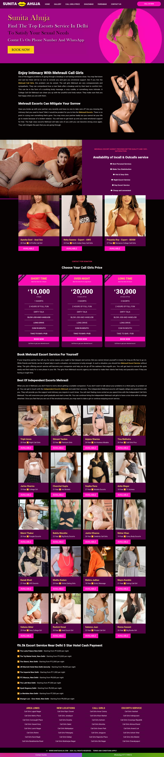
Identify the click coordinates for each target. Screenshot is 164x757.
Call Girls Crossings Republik (131, 720)
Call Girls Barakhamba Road (32, 741)
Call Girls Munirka (98, 724)
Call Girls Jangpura (98, 733)
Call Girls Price (72, 4)
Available (28, 248)
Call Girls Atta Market (131, 737)
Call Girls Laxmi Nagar (32, 728)
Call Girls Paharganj (65, 733)
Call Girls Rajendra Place (98, 737)
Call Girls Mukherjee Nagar (66, 741)
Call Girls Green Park (98, 728)
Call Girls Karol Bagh (32, 737)
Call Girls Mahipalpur (65, 728)
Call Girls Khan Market (98, 716)
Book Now (39, 339)
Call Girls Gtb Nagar (98, 741)
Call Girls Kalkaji (66, 737)
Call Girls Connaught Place (33, 720)
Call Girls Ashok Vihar (131, 733)
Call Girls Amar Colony (98, 711)
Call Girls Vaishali (131, 711)
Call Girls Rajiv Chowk (65, 711)
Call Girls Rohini (33, 733)
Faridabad (102, 4)
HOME (47, 4)
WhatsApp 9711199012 (123, 755)
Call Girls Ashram (98, 720)
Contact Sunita (41, 755)
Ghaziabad (88, 4)
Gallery (57, 4)
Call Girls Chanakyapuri (131, 741)
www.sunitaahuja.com (58, 751)
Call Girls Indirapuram (131, 716)
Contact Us (116, 4)
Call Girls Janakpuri (65, 716)
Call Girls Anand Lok (131, 728)
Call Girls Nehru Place (33, 716)
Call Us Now (149, 4)
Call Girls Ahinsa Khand (131, 724)
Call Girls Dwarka (65, 720)
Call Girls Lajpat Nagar (32, 711)
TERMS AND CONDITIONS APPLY (105, 751)
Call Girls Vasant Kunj (33, 724)
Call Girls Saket (65, 724)
